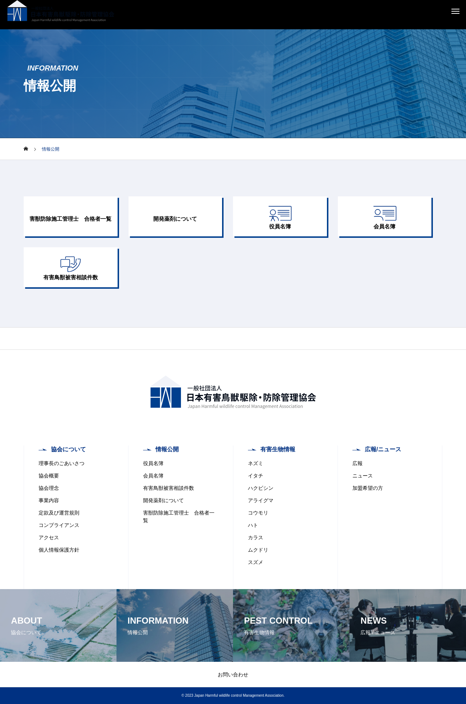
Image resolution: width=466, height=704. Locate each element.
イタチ (255, 476)
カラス (255, 537)
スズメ (255, 562)
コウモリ (258, 513)
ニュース (362, 476)
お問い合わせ (233, 674)
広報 (357, 463)
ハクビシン (260, 488)
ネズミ (255, 463)
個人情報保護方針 (59, 550)
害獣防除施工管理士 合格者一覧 (178, 516)
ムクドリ (258, 550)
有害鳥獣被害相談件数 (168, 488)
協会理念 (49, 488)
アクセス (49, 537)
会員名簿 (153, 476)
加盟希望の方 (367, 488)
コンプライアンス (59, 525)
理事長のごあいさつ (61, 463)
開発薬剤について (163, 500)
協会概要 (49, 476)
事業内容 (49, 500)
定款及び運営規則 (59, 513)
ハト (253, 525)
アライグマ (260, 500)
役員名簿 (153, 463)
